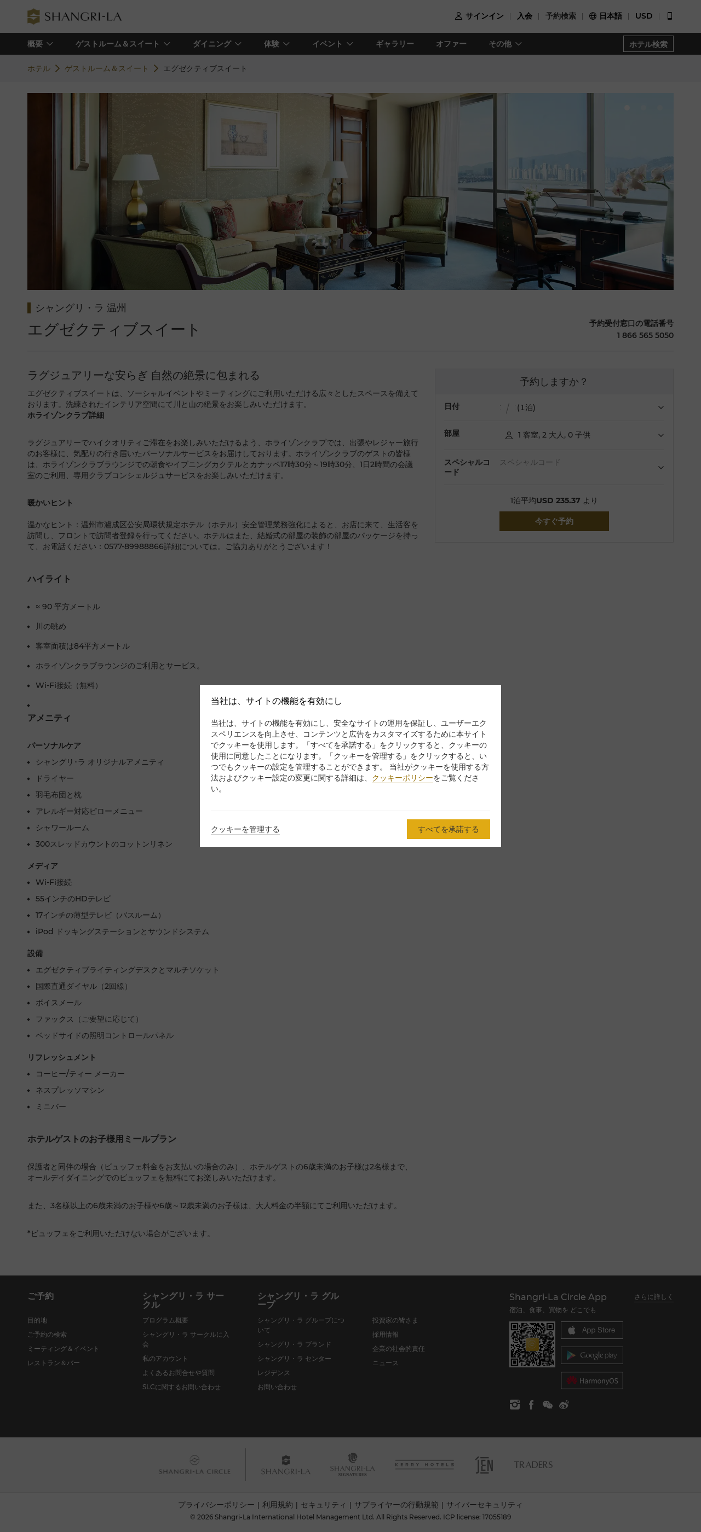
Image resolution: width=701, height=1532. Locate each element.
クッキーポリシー (402, 778)
